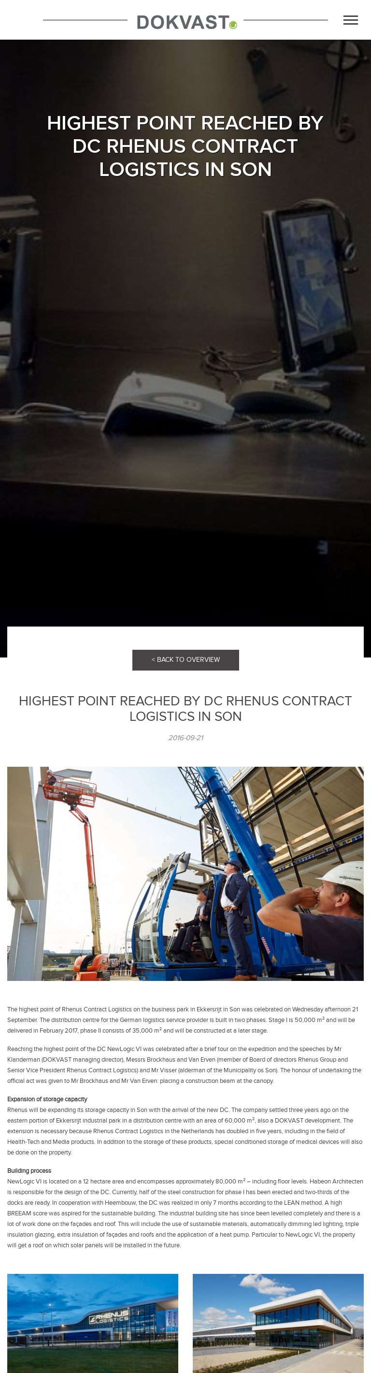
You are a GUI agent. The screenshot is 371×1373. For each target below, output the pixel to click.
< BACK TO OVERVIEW (186, 660)
